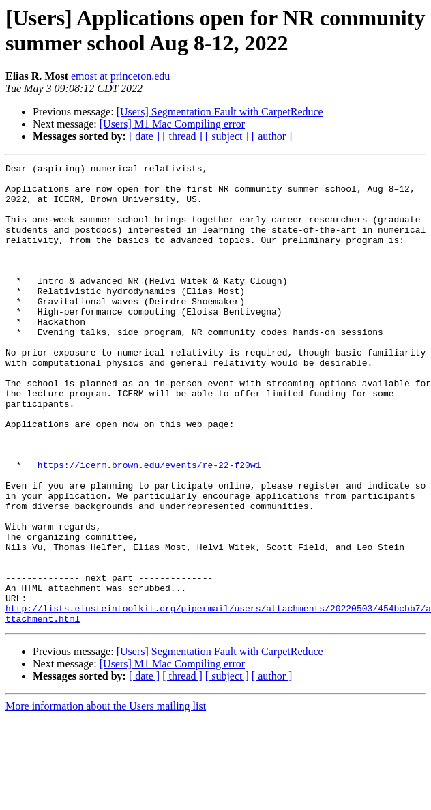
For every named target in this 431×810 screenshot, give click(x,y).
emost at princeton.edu (120, 76)
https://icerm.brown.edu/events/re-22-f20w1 (149, 526)
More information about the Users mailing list (105, 798)
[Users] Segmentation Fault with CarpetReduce (220, 111)
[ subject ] (227, 136)
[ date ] (144, 136)
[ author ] (272, 136)
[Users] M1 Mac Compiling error (172, 124)
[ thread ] (182, 136)
